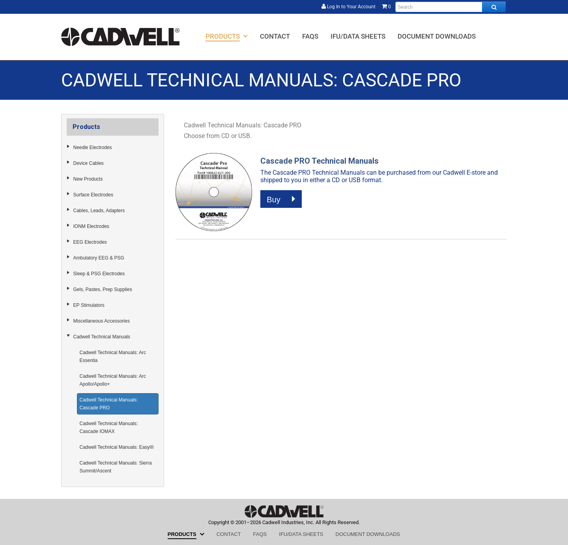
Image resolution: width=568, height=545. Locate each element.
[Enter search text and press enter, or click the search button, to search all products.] (450, 7)
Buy (281, 199)
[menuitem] (226, 36)
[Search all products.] (494, 7)
